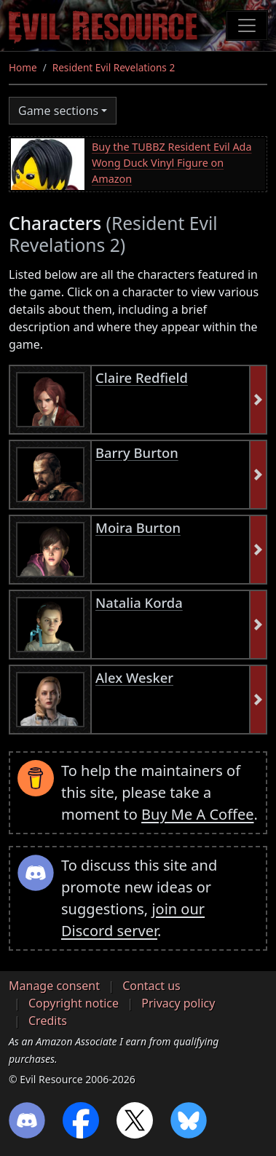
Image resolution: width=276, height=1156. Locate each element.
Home (23, 67)
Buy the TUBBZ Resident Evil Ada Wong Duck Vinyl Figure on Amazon (172, 162)
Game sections (58, 111)
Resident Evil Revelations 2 (113, 67)
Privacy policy (178, 1003)
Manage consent (54, 986)
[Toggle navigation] (246, 25)
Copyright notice (73, 1003)
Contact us (151, 986)
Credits (47, 1021)
